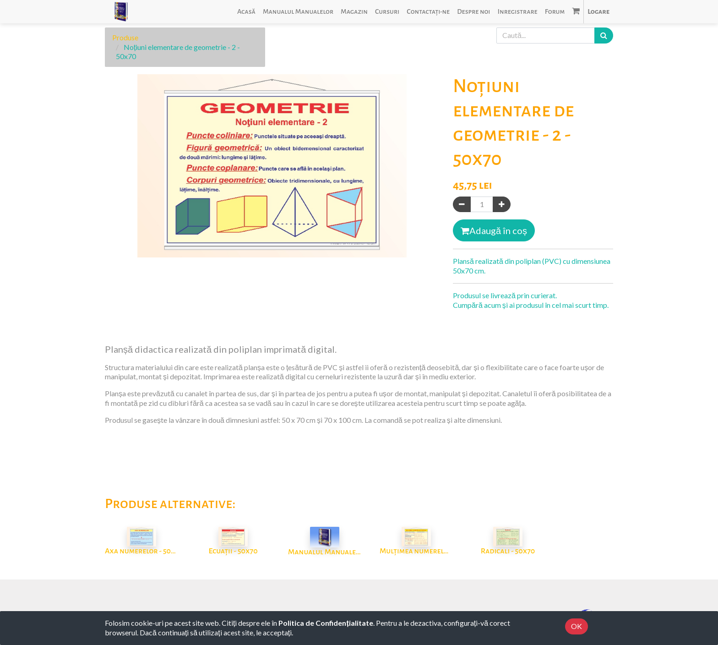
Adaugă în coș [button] (494, 230)
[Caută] (603, 35)
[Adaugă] (502, 205)
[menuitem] (246, 11)
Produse (125, 37)
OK (576, 626)
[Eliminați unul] (462, 205)
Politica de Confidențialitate (325, 622)
